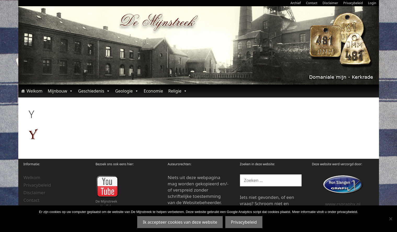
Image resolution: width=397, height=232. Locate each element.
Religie (177, 91)
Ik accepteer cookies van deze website (180, 222)
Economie (153, 91)
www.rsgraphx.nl (342, 204)
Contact (311, 3)
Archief (295, 3)
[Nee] (390, 218)
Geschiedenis (94, 91)
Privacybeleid (353, 3)
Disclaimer (330, 3)
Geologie (127, 91)
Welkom (35, 91)
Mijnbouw (60, 91)
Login (372, 3)
